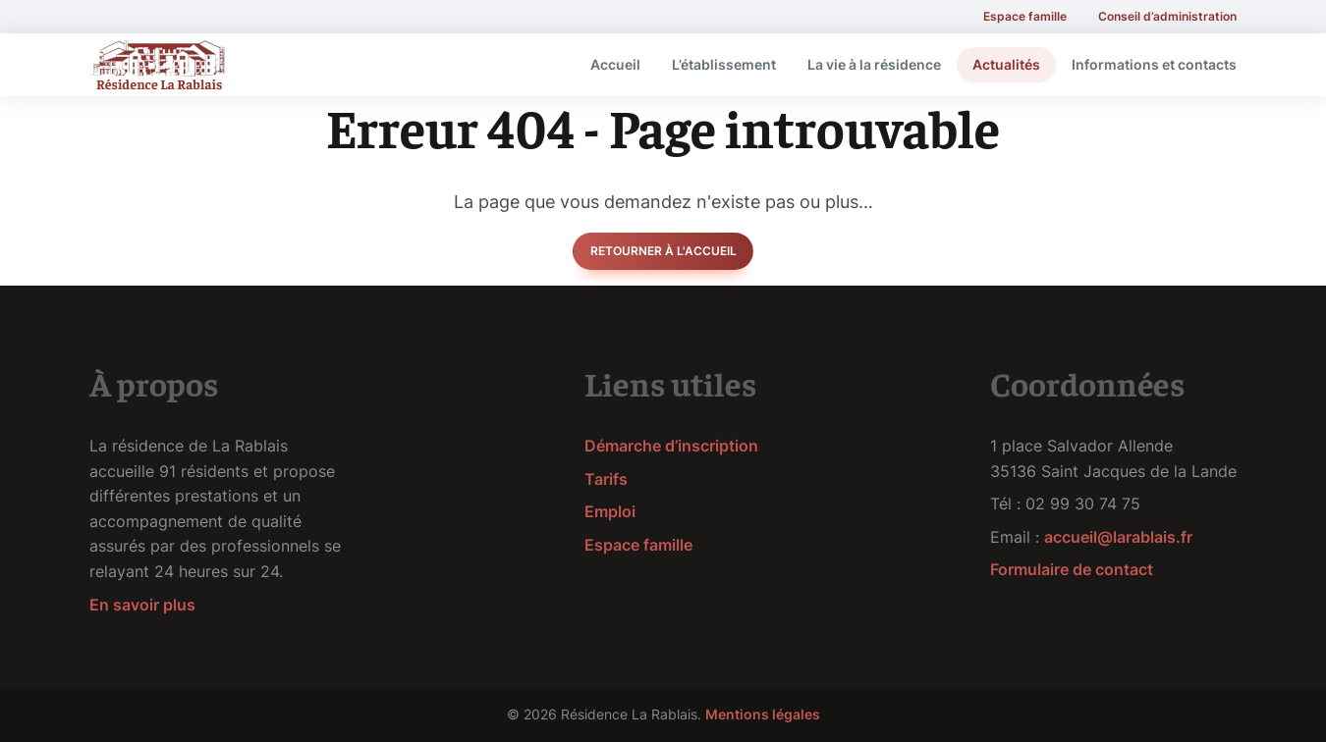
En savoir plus (142, 604)
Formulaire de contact (1071, 569)
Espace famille (638, 545)
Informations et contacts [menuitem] (1154, 64)
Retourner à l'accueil (663, 250)
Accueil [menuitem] (615, 64)
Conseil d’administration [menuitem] (1167, 16)
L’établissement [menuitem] (724, 64)
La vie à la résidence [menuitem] (874, 64)
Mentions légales (762, 714)
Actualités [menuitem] (1006, 64)
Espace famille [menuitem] (1025, 16)
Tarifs (606, 479)
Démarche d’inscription (671, 445)
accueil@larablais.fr (1118, 537)
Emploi (609, 511)
